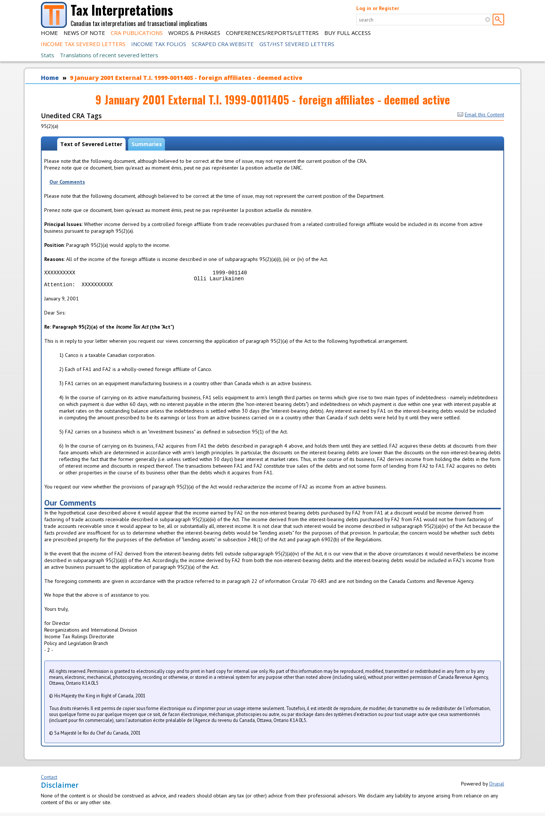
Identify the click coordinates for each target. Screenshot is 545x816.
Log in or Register (377, 8)
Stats (47, 55)
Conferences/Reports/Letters (272, 32)
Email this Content (480, 114)
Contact (49, 780)
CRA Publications (137, 32)
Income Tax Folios (158, 44)
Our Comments (67, 181)
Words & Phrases (194, 32)
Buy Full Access (347, 32)
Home (49, 32)
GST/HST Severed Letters (296, 44)
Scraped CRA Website (223, 44)
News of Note (84, 32)
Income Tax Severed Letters (83, 44)
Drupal (496, 787)
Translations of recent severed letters (109, 55)
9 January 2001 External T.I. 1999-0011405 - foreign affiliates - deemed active (186, 78)
